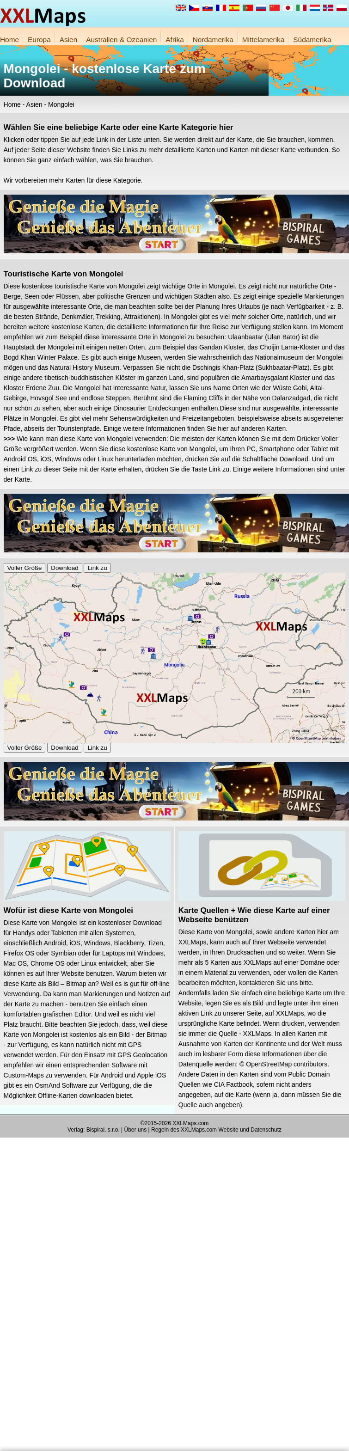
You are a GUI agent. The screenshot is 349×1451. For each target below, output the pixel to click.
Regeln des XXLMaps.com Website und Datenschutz (216, 1130)
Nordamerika (213, 39)
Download (64, 567)
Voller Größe (24, 567)
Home (9, 39)
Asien (69, 39)
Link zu (97, 567)
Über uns (135, 1130)
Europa (39, 39)
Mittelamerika (263, 39)
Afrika (174, 39)
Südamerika (312, 39)
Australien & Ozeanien (121, 39)
